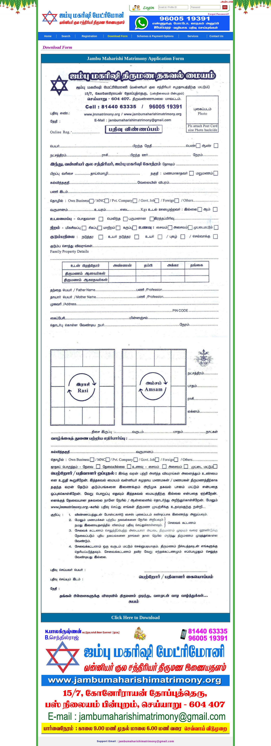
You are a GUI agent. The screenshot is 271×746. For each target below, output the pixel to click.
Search (66, 36)
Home (48, 36)
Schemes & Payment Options (155, 36)
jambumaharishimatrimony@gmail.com (146, 741)
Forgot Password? (218, 14)
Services (192, 36)
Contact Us (216, 36)
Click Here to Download (135, 617)
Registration (89, 36)
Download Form (118, 36)
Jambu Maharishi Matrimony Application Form (135, 58)
